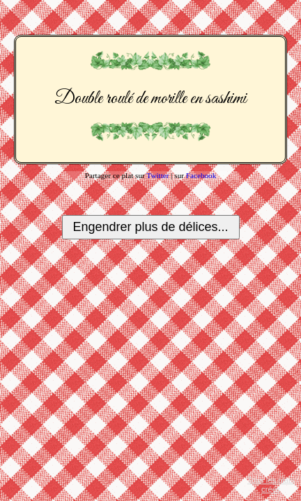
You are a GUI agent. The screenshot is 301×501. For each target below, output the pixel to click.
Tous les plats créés (271, 484)
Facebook (201, 175)
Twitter (157, 175)
